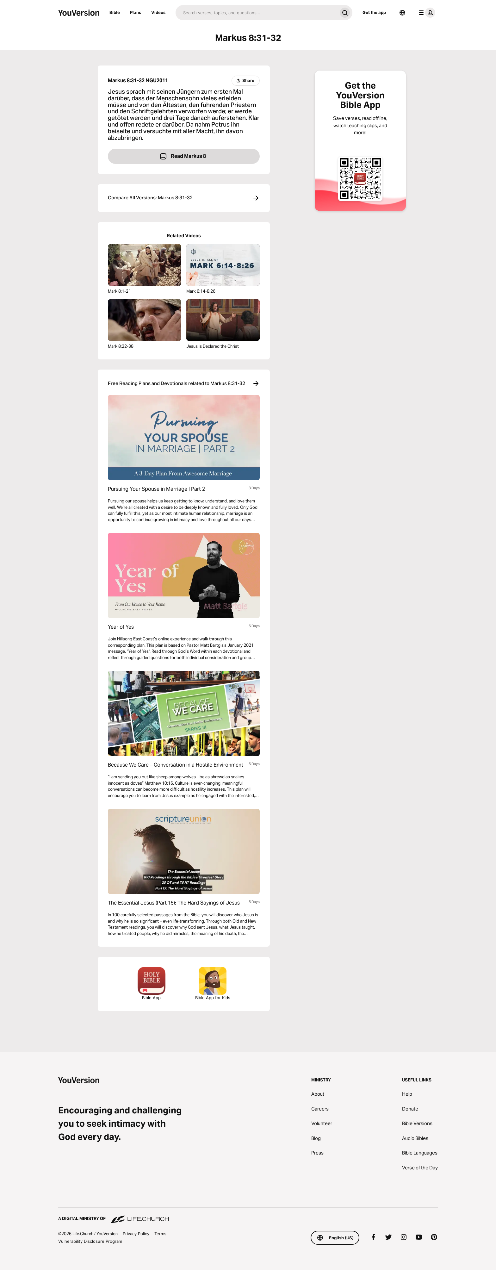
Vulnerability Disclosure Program (90, 1241)
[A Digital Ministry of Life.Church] (248, 1215)
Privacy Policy (136, 1233)
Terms (160, 1233)
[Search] (256, 13)
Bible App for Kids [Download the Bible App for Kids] (212, 983)
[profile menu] (426, 12)
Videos (158, 12)
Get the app (374, 12)
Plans (135, 12)
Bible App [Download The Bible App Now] (151, 983)
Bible (114, 12)
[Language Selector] (402, 12)
